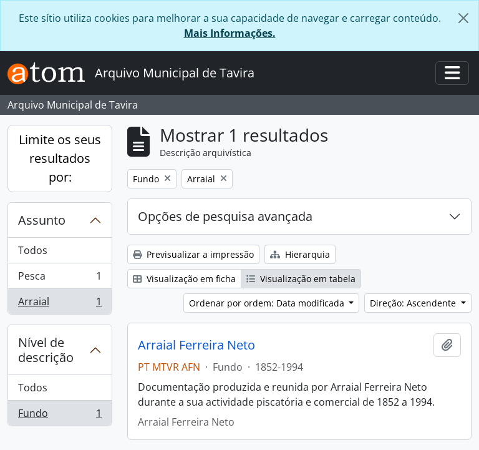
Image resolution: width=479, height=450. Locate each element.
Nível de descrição (46, 350)
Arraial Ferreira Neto (196, 345)
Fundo (59, 416)
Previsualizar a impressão (193, 254)
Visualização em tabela (301, 279)
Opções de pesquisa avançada (225, 216)
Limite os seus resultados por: (60, 158)
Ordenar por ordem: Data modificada (268, 303)
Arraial (59, 304)
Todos (32, 250)
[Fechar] (463, 18)
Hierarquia (300, 254)
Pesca (59, 278)
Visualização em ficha (184, 279)
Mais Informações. (230, 33)
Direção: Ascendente (414, 303)
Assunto (41, 220)
